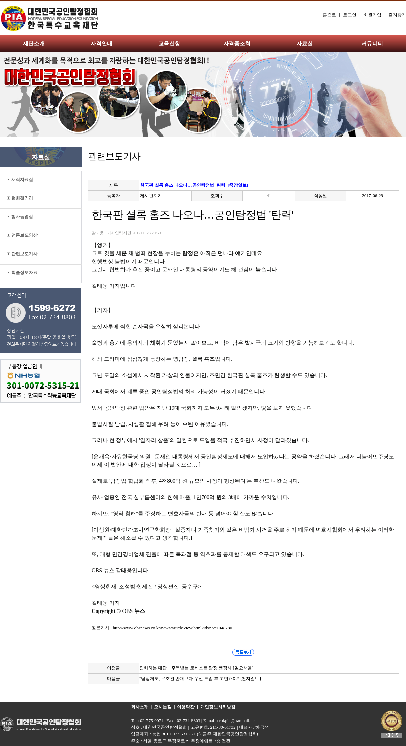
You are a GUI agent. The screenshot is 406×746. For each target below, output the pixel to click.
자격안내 (101, 43)
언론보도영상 (22, 235)
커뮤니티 (372, 43)
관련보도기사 (22, 253)
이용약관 (186, 706)
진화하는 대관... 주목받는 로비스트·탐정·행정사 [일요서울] (196, 667)
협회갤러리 (20, 198)
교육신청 (169, 43)
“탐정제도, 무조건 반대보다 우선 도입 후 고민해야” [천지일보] (200, 678)
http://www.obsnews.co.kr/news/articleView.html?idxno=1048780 (172, 627)
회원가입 (372, 14)
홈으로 (329, 14)
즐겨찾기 (397, 14)
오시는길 (163, 706)
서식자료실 (20, 179)
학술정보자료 (22, 272)
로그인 (349, 14)
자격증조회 (236, 43)
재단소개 (34, 43)
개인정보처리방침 (217, 706)
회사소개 (140, 706)
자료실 (304, 43)
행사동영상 (20, 216)
